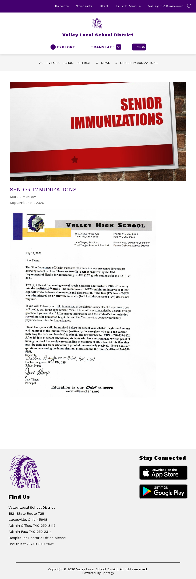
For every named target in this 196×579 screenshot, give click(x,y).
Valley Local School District (65, 63)
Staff (104, 6)
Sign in (141, 47)
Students (84, 6)
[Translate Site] (105, 47)
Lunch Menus (128, 6)
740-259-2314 (40, 531)
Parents (62, 6)
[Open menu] (63, 47)
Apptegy (107, 573)
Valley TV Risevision (165, 6)
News (105, 63)
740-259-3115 (44, 525)
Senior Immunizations (139, 63)
